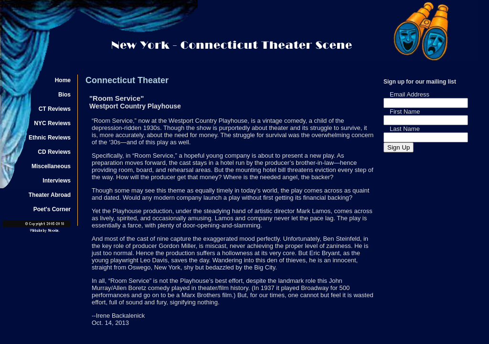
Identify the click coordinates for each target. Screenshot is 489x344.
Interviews (57, 180)
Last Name (405, 128)
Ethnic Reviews (50, 137)
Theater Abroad (50, 195)
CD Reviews (54, 152)
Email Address (409, 94)
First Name (405, 111)
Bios (64, 94)
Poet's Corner (52, 209)
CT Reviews (55, 109)
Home (63, 80)
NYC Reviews (52, 123)
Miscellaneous (51, 166)
